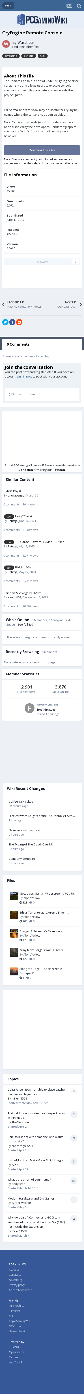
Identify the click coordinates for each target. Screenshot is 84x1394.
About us (14, 1269)
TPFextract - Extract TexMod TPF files (39, 542)
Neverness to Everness (25, 830)
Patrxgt (12, 521)
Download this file (42, 150)
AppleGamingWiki (19, 1321)
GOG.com (15, 1326)
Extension (15, 1311)
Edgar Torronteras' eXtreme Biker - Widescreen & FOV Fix (43, 912)
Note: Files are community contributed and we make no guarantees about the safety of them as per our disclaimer (41, 161)
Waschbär (25, 42)
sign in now (24, 376)
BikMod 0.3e (23, 567)
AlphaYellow (32, 898)
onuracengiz (16, 495)
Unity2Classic (24, 516)
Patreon (59, 470)
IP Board (14, 1347)
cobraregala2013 (23, 1146)
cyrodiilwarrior (21, 1203)
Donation (25, 470)
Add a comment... (23, 394)
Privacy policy (17, 1285)
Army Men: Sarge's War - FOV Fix (41, 950)
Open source (16, 1352)
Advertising (15, 1280)
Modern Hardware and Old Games (31, 1198)
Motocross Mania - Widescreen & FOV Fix (47, 893)
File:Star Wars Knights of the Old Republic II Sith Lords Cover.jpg (40, 816)
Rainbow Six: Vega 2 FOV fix (22, 593)
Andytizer (18, 1184)
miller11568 (19, 1098)
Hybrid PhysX (13, 491)
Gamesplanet (17, 1331)
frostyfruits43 (46, 709)
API (11, 1316)
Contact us (15, 1275)
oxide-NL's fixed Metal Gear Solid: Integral (36, 1160)
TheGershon (20, 1122)
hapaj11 (29, 973)
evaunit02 (14, 597)
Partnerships (16, 1306)
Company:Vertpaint (22, 859)
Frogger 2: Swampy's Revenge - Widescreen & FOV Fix (40, 931)
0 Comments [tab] (18, 344)
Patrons (13, 1357)
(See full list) (25, 624)
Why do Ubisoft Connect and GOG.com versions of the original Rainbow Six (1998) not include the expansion (36, 1222)
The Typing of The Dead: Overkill (31, 844)
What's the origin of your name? (29, 1179)
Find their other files (25, 47)
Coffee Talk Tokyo (21, 801)
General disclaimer (20, 1290)
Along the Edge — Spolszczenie (40, 969)
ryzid (15, 1165)
